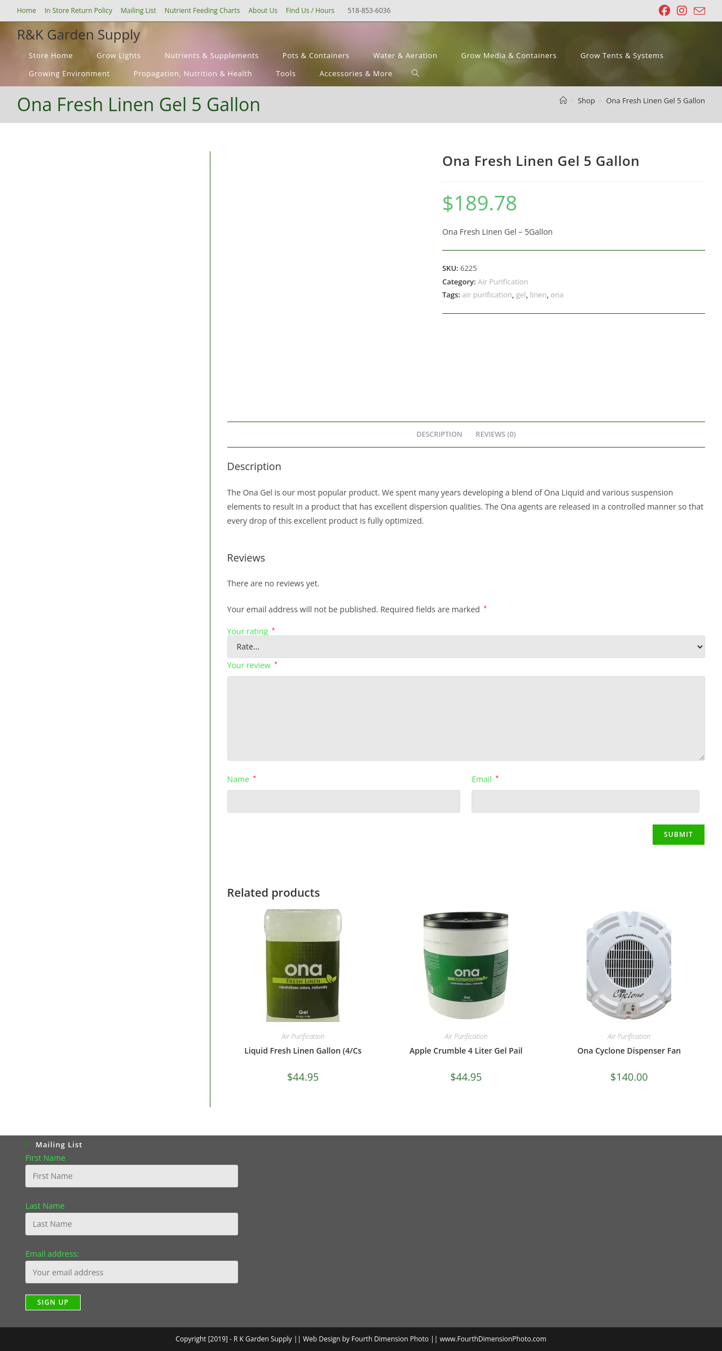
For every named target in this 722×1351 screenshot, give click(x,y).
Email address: (52, 1253)
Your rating (251, 631)
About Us (262, 10)
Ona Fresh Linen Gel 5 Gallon (656, 100)
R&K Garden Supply (78, 34)
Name (241, 779)
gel (521, 295)
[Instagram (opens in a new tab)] (681, 10)
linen (538, 295)
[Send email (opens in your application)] (697, 11)
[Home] (563, 100)
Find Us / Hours (310, 10)
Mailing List (138, 10)
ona (557, 295)
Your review (252, 665)
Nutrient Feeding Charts (202, 10)
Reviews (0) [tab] (496, 434)
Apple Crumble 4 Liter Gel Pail (466, 1050)
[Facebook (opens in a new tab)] (664, 10)
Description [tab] (439, 434)
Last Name (45, 1205)
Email (485, 779)
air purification (487, 295)
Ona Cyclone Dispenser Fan (629, 1050)
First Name (45, 1157)
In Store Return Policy (78, 10)
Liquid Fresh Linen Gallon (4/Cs (303, 1050)
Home (26, 10)
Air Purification (503, 282)
